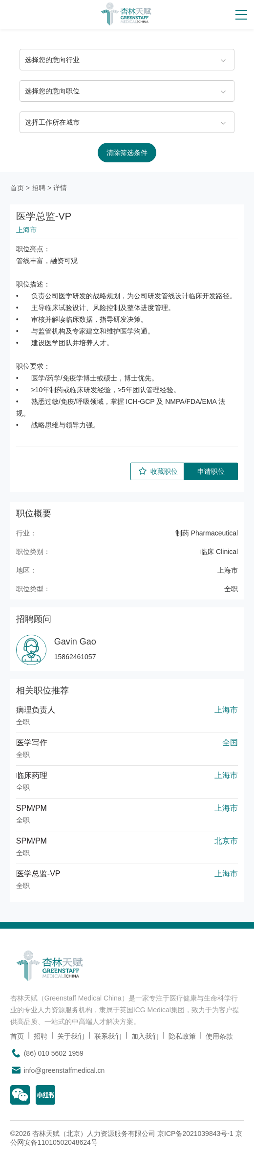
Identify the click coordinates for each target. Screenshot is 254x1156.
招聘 (38, 188)
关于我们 (71, 1036)
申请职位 (211, 471)
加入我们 (145, 1036)
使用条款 (219, 1036)
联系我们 (108, 1036)
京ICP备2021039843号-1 (195, 1133)
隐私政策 (182, 1036)
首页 (17, 188)
